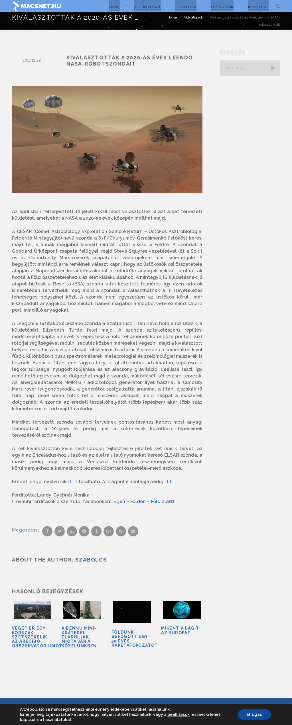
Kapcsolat (258, 6)
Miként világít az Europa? (180, 630)
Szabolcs (91, 560)
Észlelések (184, 6)
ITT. (168, 481)
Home (112, 6)
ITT (73, 481)
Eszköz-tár (221, 6)
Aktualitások (145, 6)
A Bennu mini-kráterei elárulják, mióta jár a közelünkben (79, 637)
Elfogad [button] (254, 714)
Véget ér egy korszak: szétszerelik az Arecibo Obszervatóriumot (37, 637)
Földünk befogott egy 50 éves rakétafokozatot (134, 639)
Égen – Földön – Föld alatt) (143, 501)
